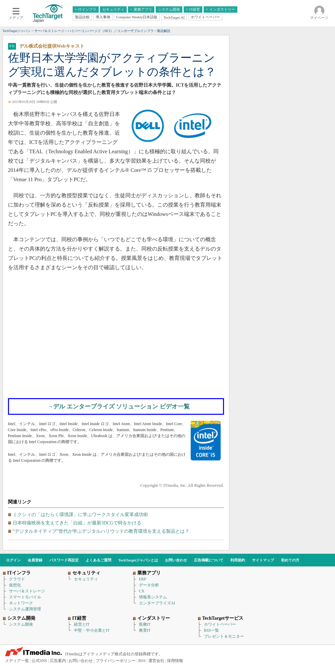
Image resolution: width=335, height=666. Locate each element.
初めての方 (290, 560)
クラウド (17, 579)
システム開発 (21, 624)
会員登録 (35, 560)
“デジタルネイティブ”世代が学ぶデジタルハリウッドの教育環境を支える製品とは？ (101, 531)
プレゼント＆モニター (224, 636)
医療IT (145, 624)
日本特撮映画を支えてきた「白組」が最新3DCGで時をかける (77, 522)
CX (142, 591)
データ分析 (149, 585)
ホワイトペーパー (220, 624)
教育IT (145, 630)
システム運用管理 (25, 609)
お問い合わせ (176, 560)
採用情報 (175, 660)
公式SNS (39, 660)
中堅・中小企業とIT (92, 630)
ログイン (13, 560)
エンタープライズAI (157, 603)
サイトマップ (263, 560)
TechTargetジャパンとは (138, 560)
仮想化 (15, 585)
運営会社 (156, 660)
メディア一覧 (17, 660)
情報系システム (153, 597)
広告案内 (58, 660)
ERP (142, 579)
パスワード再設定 (64, 560)
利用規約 (237, 560)
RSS (141, 660)
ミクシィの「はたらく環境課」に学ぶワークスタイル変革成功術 (80, 514)
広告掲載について (208, 560)
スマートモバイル (25, 597)
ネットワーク (21, 603)
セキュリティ (86, 579)
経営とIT (82, 624)
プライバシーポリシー (116, 660)
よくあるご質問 (98, 560)
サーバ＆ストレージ (27, 591)
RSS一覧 (211, 630)
